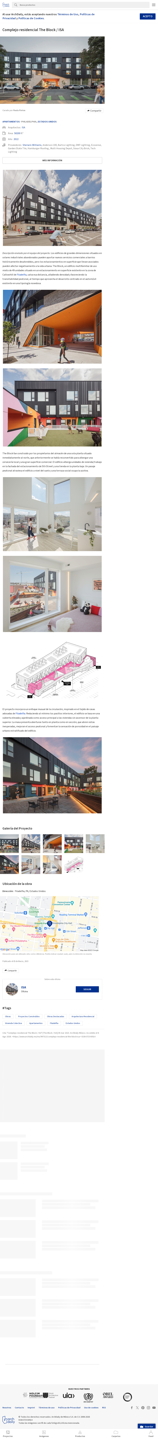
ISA (23, 127)
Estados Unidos (47, 121)
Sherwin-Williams (32, 145)
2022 (16, 139)
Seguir (87, 989)
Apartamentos (11, 121)
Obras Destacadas (55, 1016)
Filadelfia (22, 274)
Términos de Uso (67, 14)
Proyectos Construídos (29, 1016)
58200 (17, 133)
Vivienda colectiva (13, 1023)
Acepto (147, 16)
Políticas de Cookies (31, 18)
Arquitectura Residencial (83, 1016)
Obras (8, 1016)
